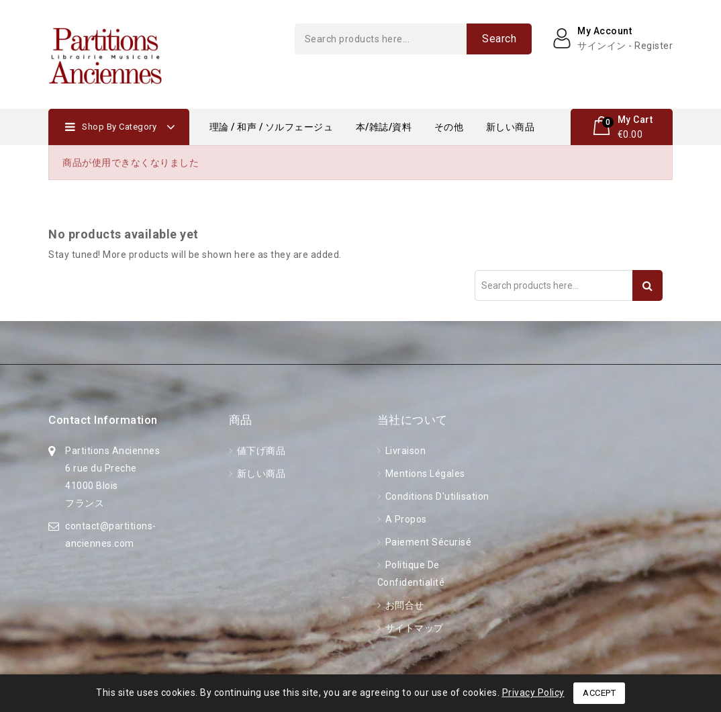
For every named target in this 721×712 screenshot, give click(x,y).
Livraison (404, 450)
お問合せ (403, 605)
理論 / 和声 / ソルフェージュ (271, 127)
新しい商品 (510, 127)
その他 (449, 127)
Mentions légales (424, 473)
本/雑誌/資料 (384, 127)
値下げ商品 (259, 450)
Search (499, 38)
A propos (405, 519)
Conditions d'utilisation (436, 496)
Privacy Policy (533, 692)
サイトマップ (413, 628)
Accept (599, 693)
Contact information (103, 420)
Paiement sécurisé (427, 542)
